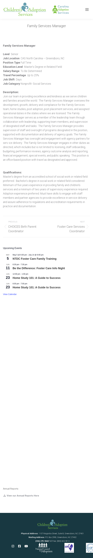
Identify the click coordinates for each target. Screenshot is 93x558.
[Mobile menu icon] (87, 9)
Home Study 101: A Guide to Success (37, 277)
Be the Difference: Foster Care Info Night (39, 268)
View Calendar (10, 294)
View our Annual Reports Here (22, 495)
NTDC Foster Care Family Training (34, 258)
